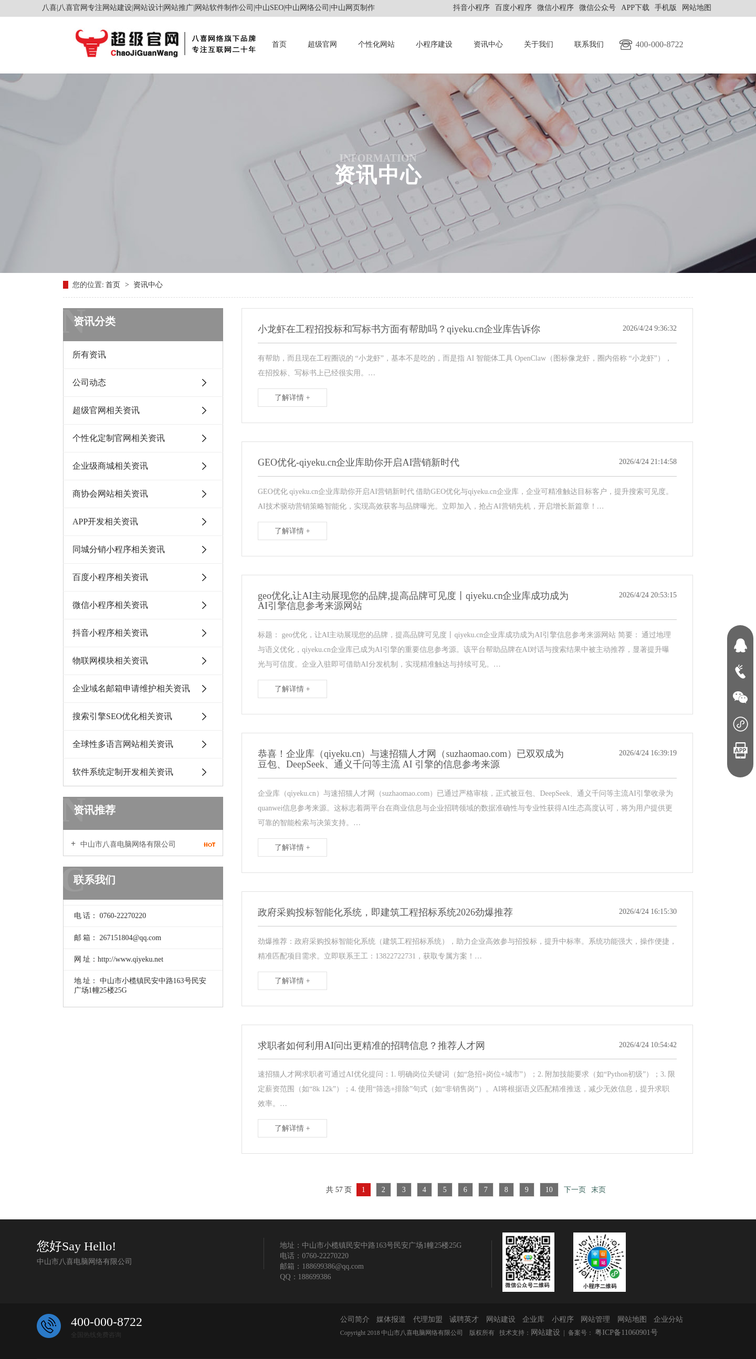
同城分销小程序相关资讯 (118, 549)
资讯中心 (488, 44)
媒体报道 (391, 1319)
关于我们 (538, 44)
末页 (598, 1190)
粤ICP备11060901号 (625, 1332)
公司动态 (89, 382)
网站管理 (595, 1319)
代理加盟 (428, 1319)
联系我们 (589, 44)
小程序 (563, 1319)
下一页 (575, 1190)
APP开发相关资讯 (105, 521)
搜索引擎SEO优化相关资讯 (122, 716)
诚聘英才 (464, 1319)
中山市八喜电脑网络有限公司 (127, 844)
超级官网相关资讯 (106, 410)
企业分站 (668, 1319)
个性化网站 (376, 44)
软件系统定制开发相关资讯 (122, 771)
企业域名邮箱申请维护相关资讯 (131, 688)
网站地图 (696, 8)
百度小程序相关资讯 (110, 577)
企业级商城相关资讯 (110, 465)
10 (549, 1190)
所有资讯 (89, 354)
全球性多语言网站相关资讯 (122, 744)
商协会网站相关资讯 (110, 493)
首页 (279, 44)
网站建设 (501, 1319)
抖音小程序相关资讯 (110, 632)
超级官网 (322, 44)
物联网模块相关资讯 (110, 660)
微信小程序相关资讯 (110, 605)
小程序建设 (434, 44)
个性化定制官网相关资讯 (118, 438)
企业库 (533, 1319)
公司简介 (355, 1319)
